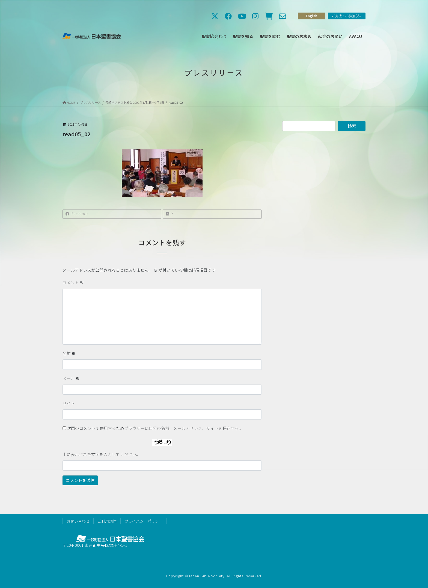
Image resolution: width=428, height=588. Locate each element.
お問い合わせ (78, 521)
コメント (73, 282)
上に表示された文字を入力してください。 (101, 454)
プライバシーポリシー (143, 521)
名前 (69, 353)
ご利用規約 (107, 521)
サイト (69, 403)
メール (71, 378)
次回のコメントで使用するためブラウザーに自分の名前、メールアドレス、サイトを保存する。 (155, 428)
